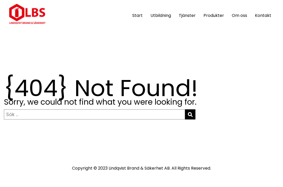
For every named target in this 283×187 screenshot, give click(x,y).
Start (137, 15)
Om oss (239, 15)
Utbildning (160, 15)
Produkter (213, 15)
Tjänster (187, 15)
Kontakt (263, 15)
